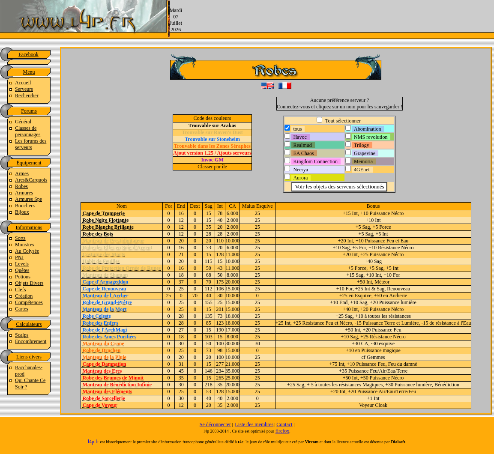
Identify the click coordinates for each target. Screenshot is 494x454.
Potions (22, 277)
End (181, 206)
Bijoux (22, 212)
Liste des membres (254, 424)
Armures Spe (28, 199)
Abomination (367, 129)
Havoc (299, 137)
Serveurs (24, 89)
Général (23, 122)
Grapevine (364, 153)
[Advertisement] (338, 19)
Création (24, 296)
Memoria (363, 161)
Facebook (28, 54)
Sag (209, 206)
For (168, 206)
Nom (122, 206)
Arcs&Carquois (31, 180)
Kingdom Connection (315, 161)
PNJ (19, 257)
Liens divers (29, 357)
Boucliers (25, 206)
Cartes (21, 309)
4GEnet (362, 170)
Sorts (20, 238)
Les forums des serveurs (30, 144)
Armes (22, 173)
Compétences (29, 302)
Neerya (300, 170)
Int (220, 206)
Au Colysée (27, 251)
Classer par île (212, 167)
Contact (284, 424)
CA (232, 206)
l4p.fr (93, 442)
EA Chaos (303, 153)
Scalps (21, 335)
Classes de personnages (27, 131)
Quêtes (22, 270)
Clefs (20, 290)
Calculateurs (29, 324)
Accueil (23, 83)
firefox (282, 431)
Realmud (302, 145)
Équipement (29, 163)
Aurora (300, 178)
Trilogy (361, 145)
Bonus (373, 206)
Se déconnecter (215, 424)
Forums (29, 111)
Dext (195, 206)
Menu (29, 72)
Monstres (24, 245)
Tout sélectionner (342, 121)
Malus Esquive (257, 206)
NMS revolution (370, 137)
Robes (21, 186)
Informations (29, 227)
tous (297, 129)
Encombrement (30, 341)
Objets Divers (29, 283)
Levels (22, 264)
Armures (24, 193)
